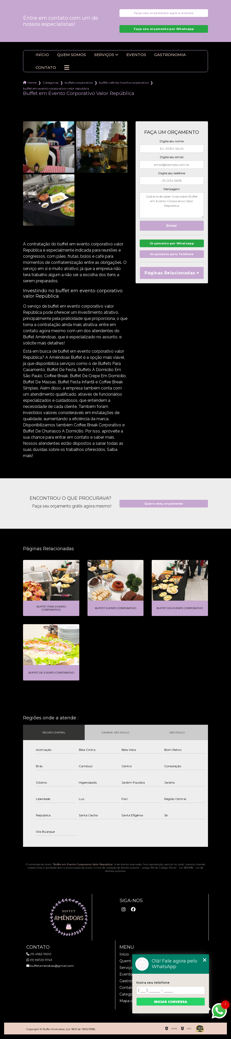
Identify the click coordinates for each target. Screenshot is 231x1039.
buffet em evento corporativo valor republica (56, 89)
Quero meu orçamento (163, 504)
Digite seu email (171, 157)
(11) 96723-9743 (39, 960)
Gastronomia (170, 55)
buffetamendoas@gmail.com (50, 966)
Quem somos (71, 55)
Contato (46, 68)
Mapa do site (130, 1001)
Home (32, 83)
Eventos (136, 55)
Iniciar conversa (170, 1002)
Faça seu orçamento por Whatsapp (163, 29)
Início (42, 55)
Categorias (51, 83)
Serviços (104, 55)
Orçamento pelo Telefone (172, 256)
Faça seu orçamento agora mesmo (163, 13)
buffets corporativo (79, 83)
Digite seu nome (172, 142)
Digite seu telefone (171, 174)
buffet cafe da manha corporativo (124, 83)
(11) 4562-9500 (38, 954)
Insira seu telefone (153, 982)
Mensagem (171, 189)
